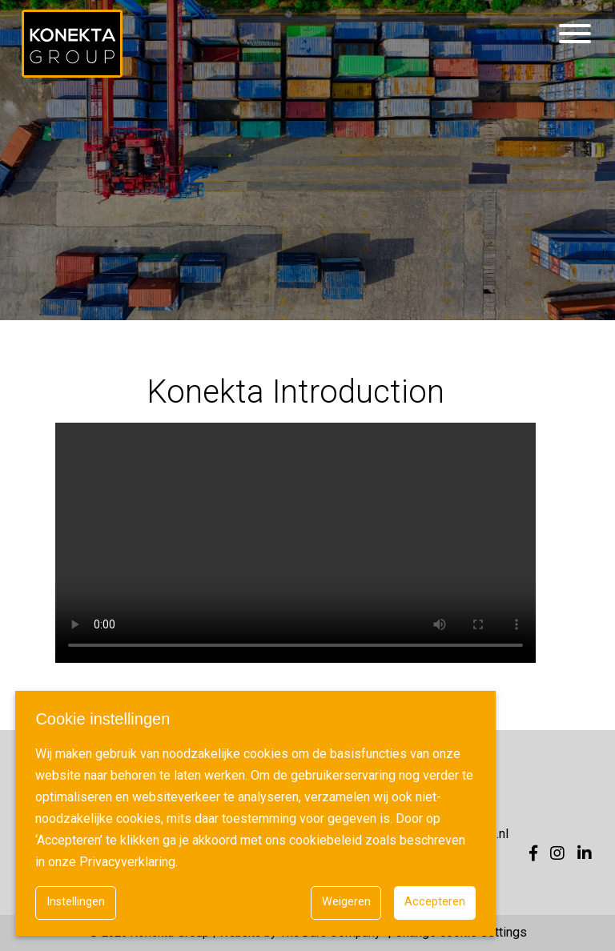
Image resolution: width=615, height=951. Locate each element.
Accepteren (434, 902)
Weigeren (346, 902)
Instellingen (75, 902)
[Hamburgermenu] (575, 34)
